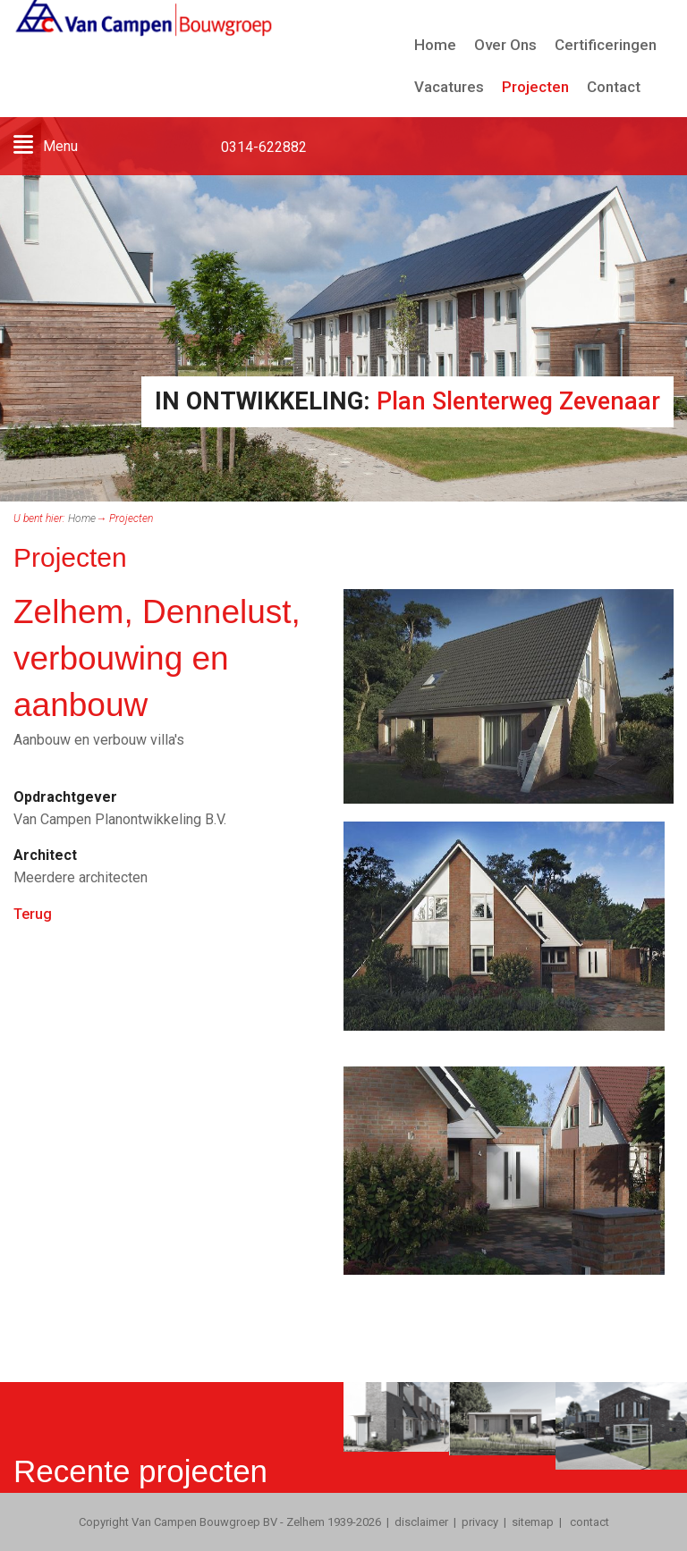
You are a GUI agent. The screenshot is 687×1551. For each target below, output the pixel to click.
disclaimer (421, 1522)
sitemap (533, 1522)
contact (588, 1522)
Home (82, 518)
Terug (32, 914)
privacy (480, 1522)
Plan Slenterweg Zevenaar (518, 401)
